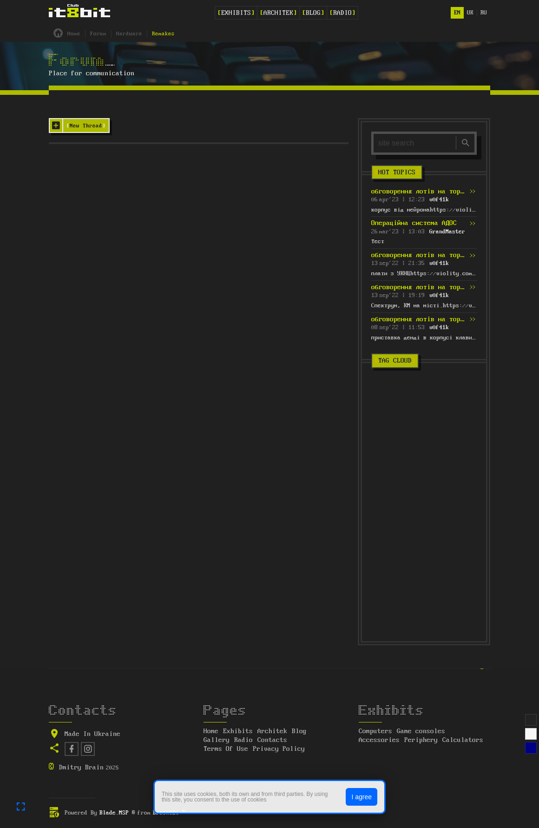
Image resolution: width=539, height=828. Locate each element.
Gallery (217, 740)
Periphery (421, 740)
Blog (313, 13)
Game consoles (421, 731)
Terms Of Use (226, 749)
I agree (361, 797)
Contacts (272, 740)
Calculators (462, 740)
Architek (278, 13)
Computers (375, 731)
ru (483, 12)
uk (470, 12)
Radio (342, 13)
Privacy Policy (279, 749)
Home (211, 731)
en (457, 12)
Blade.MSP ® (117, 812)
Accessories (379, 740)
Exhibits (236, 13)
